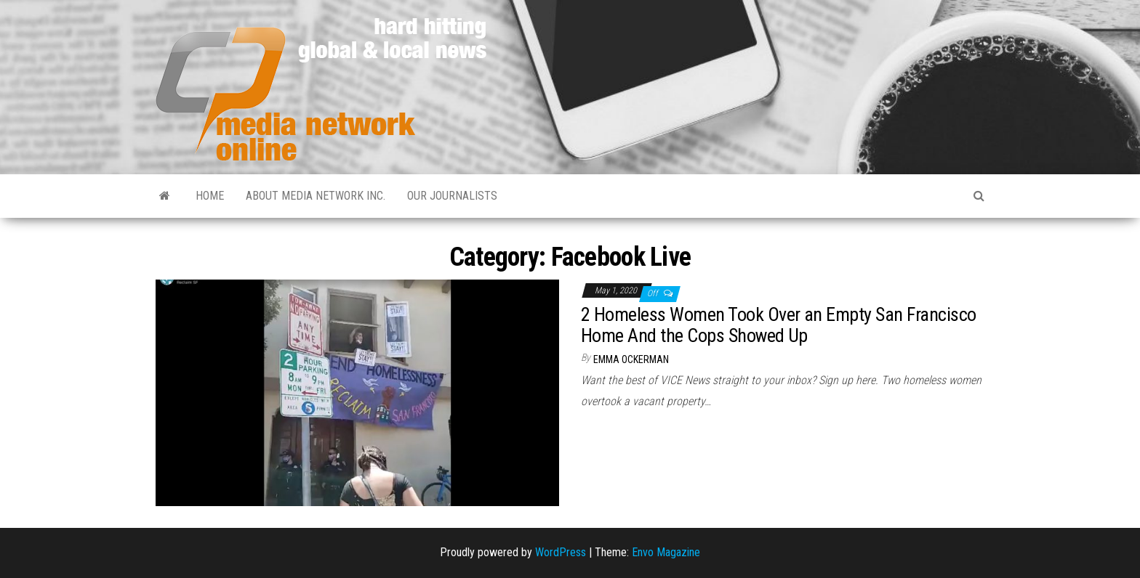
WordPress (560, 552)
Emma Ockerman (631, 359)
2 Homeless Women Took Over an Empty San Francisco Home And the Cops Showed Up (778, 325)
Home (210, 196)
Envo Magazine (666, 552)
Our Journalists (452, 196)
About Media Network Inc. (315, 196)
